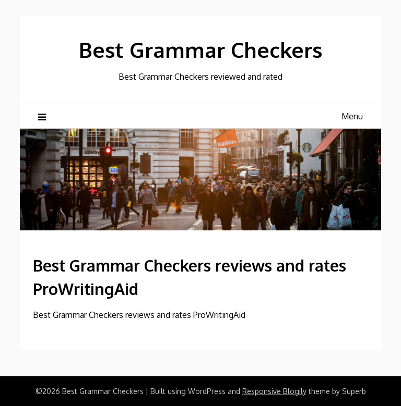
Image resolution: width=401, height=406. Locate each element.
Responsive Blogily (274, 391)
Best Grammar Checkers (200, 49)
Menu (352, 116)
